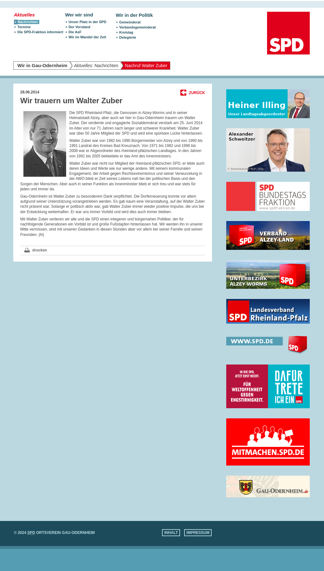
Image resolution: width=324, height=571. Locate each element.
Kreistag (126, 32)
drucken (39, 250)
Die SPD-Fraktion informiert (40, 32)
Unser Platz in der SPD (87, 22)
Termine (24, 27)
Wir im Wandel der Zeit (87, 37)
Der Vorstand (79, 27)
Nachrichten (96, 65)
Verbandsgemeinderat (137, 27)
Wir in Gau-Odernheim (42, 65)
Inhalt (171, 532)
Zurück (197, 93)
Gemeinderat (130, 22)
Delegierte (127, 37)
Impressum (197, 532)
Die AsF (75, 32)
